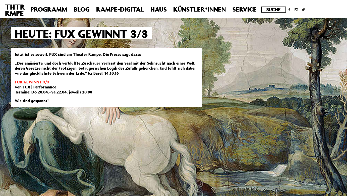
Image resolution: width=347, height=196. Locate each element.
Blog (82, 9)
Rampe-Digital (120, 9)
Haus (158, 9)
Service (244, 9)
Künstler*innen (199, 9)
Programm (49, 9)
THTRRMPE (15, 10)
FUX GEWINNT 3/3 (32, 81)
